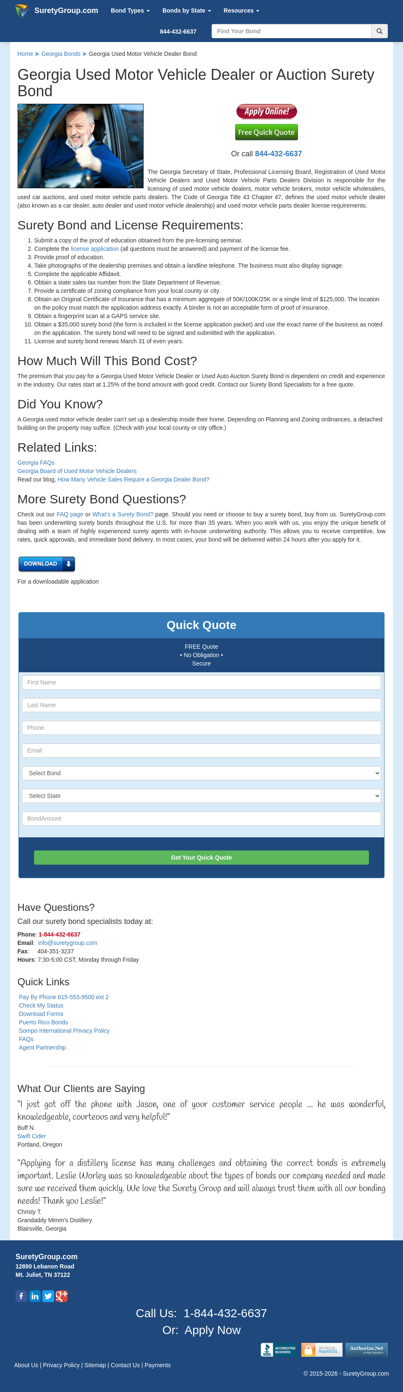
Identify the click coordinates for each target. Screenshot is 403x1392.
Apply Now (213, 1330)
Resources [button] (241, 10)
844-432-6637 (178, 31)
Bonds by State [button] (186, 10)
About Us (27, 1365)
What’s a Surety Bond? (122, 514)
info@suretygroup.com (67, 942)
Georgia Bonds (61, 53)
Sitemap (95, 1365)
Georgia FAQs (36, 462)
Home (25, 53)
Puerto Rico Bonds (43, 1022)
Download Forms (41, 1013)
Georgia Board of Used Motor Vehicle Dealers (77, 471)
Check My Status (41, 1005)
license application (95, 248)
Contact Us (126, 1365)
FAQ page (70, 514)
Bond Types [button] (130, 10)
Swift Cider (32, 1136)
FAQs (26, 1039)
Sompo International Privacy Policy (64, 1030)
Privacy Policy (62, 1365)
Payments (158, 1365)
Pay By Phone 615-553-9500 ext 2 (64, 997)
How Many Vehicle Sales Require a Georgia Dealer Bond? (133, 479)
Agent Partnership (42, 1047)
